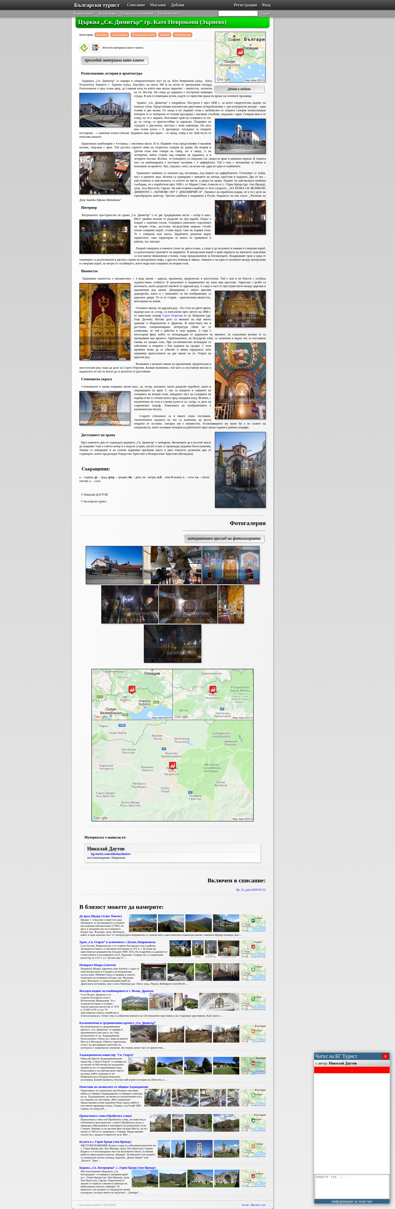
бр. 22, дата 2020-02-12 (251, 889)
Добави (177, 5)
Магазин (158, 5)
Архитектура (182, 35)
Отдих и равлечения (137, 13)
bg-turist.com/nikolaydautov (111, 854)
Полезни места (170, 13)
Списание (136, 5)
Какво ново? (84, 13)
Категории (107, 13)
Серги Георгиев (172, 315)
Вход (266, 5)
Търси (265, 13)
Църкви (165, 35)
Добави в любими (239, 89)
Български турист (97, 5)
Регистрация (245, 5)
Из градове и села (143, 35)
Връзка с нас (258, 1204)
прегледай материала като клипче (114, 60)
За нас (245, 1204)
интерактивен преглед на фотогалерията (224, 538)
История (101, 35)
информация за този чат (352, 1201)
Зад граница (119, 35)
